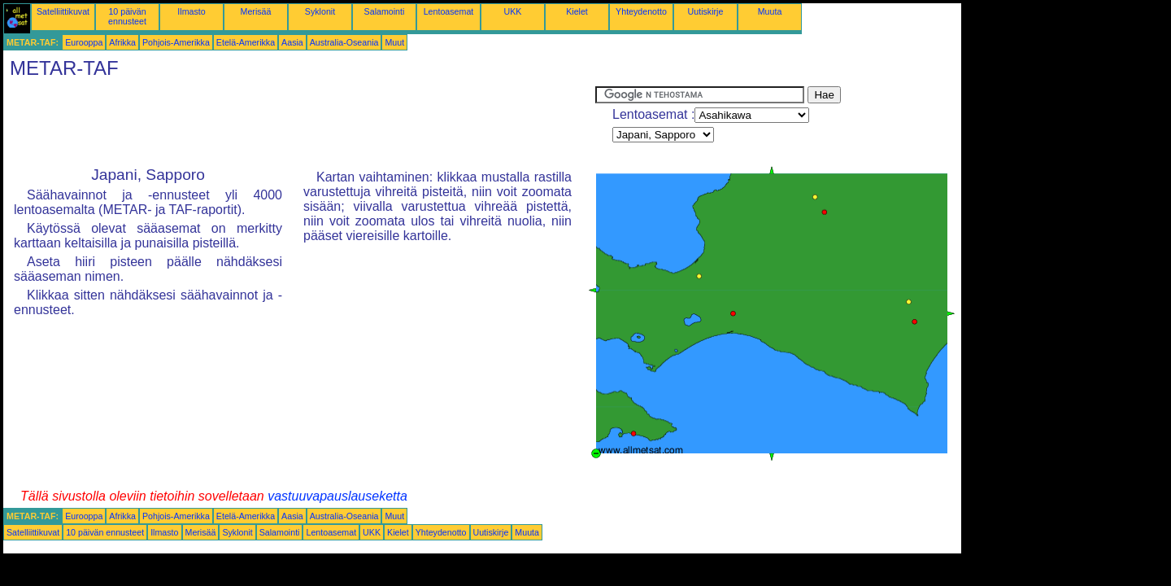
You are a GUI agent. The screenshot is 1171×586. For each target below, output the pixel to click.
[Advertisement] (299, 123)
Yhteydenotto (641, 11)
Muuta (770, 11)
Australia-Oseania (344, 42)
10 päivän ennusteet (127, 16)
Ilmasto (191, 11)
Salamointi (384, 11)
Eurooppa (83, 42)
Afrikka (122, 42)
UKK (513, 11)
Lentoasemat (449, 11)
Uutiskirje (706, 11)
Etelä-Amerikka (245, 42)
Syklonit (320, 11)
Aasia (292, 42)
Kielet (577, 11)
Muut (394, 42)
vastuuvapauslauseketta (337, 496)
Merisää (256, 11)
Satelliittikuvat (63, 11)
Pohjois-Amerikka (176, 42)
